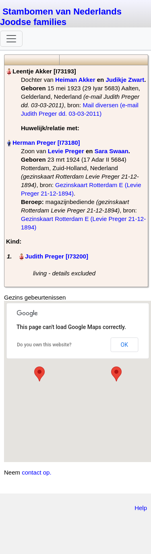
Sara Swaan (111, 151)
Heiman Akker (75, 79)
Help (140, 507)
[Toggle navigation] (11, 39)
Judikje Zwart (124, 79)
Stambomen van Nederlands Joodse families (61, 16)
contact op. (36, 472)
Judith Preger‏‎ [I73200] (56, 256)
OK (124, 345)
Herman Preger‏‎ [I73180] (46, 142)
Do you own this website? (44, 345)
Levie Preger (66, 151)
